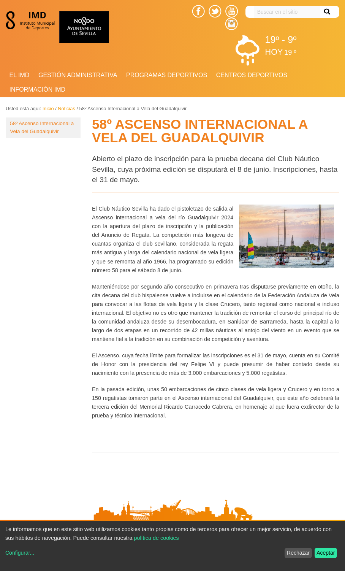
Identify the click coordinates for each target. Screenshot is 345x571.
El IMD (19, 75)
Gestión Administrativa (77, 75)
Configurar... (19, 552)
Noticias (66, 108)
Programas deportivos (166, 75)
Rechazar (298, 553)
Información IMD (37, 89)
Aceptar (326, 553)
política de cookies (156, 538)
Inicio (48, 108)
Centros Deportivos (251, 75)
